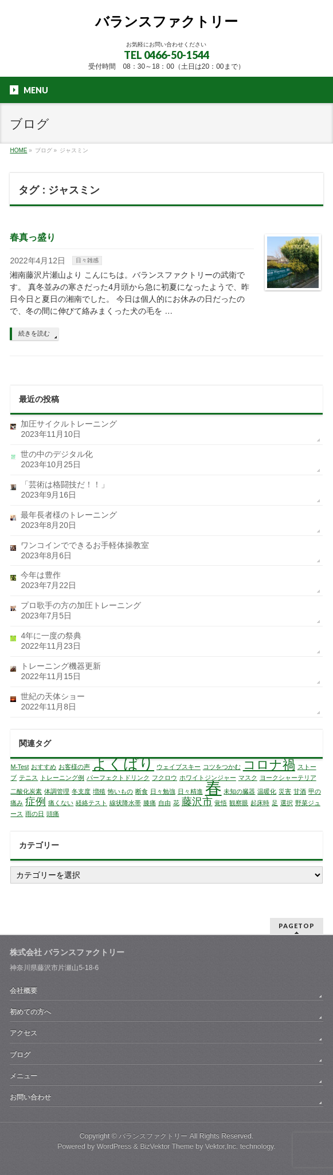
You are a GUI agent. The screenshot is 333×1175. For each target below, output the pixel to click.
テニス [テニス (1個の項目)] (28, 777)
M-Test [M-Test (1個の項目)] (19, 766)
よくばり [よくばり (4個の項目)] (123, 763)
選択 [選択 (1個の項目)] (286, 802)
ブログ (20, 1055)
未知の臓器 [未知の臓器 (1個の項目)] (239, 791)
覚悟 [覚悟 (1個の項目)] (220, 802)
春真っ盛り (33, 237)
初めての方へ (30, 1012)
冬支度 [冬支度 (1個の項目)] (81, 791)
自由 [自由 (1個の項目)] (164, 802)
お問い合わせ (30, 1097)
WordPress (114, 1146)
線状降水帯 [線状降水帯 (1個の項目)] (125, 802)
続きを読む (34, 333)
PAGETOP (297, 925)
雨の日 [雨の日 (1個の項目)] (34, 813)
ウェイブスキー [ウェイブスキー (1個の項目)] (178, 766)
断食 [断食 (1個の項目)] (141, 791)
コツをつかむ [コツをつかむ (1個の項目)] (222, 766)
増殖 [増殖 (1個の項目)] (99, 791)
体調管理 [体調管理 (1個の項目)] (56, 791)
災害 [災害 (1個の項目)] (285, 791)
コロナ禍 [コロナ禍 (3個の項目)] (269, 765)
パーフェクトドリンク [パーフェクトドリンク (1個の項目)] (118, 777)
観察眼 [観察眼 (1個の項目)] (238, 802)
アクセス (23, 1033)
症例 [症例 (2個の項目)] (35, 801)
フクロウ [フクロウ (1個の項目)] (164, 777)
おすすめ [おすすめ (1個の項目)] (43, 766)
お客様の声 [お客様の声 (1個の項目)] (74, 766)
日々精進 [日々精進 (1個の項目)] (190, 791)
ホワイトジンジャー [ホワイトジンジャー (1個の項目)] (207, 777)
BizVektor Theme (167, 1146)
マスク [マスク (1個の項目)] (247, 777)
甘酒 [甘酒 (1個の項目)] (299, 791)
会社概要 (23, 991)
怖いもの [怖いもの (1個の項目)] (120, 791)
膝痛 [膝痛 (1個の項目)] (149, 802)
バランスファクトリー (166, 21)
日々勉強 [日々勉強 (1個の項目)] (162, 791)
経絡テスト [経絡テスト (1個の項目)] (91, 802)
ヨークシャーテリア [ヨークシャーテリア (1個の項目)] (288, 777)
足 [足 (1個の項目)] (275, 802)
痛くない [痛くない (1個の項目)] (60, 802)
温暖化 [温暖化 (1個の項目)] (266, 791)
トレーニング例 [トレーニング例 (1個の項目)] (62, 777)
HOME (18, 150)
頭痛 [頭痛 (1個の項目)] (52, 813)
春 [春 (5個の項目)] (213, 787)
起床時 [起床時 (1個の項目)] (259, 802)
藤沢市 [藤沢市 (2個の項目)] (197, 801)
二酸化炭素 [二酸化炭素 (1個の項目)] (26, 791)
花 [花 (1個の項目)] (176, 802)
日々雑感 (87, 260)
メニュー (23, 1076)
